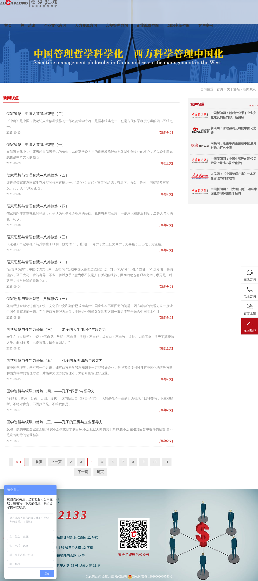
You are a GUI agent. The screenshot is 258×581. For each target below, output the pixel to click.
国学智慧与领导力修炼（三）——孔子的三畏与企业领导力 (55, 422)
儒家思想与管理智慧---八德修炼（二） (38, 262)
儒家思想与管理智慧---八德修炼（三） (38, 237)
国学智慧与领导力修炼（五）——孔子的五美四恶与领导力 (55, 360)
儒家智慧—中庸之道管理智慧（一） (36, 145)
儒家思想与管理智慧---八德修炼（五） (38, 175)
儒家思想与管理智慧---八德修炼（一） (38, 299)
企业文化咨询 (55, 26)
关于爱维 (27, 26)
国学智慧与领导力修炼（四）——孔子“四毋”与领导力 (51, 391)
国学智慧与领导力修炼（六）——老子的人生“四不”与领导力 (56, 329)
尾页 (100, 472)
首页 (8, 26)
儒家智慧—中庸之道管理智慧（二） (36, 114)
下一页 (83, 472)
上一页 (56, 462)
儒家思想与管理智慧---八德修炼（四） (38, 206)
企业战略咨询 (147, 26)
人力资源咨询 (86, 26)
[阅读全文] (166, 132)
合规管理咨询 (117, 26)
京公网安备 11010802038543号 (150, 576)
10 (154, 462)
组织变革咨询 (178, 26)
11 (166, 462)
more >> (253, 105)
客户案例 (205, 26)
